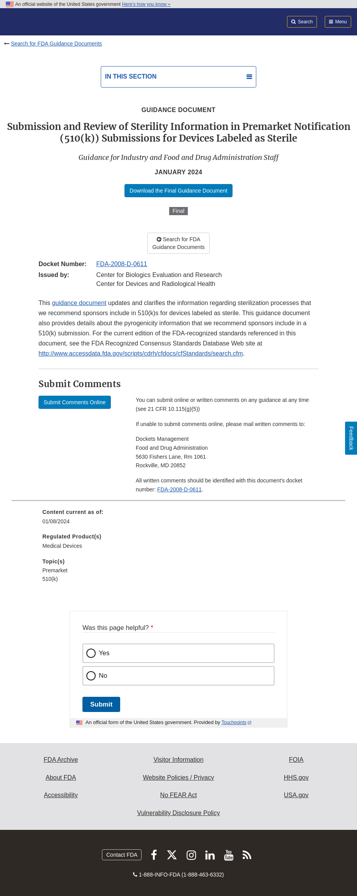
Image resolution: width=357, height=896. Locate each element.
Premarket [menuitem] (55, 570)
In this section (130, 76)
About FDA (61, 777)
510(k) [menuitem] (50, 579)
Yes (104, 653)
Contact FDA (121, 855)
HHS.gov (296, 777)
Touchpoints (234, 722)
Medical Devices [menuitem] (62, 546)
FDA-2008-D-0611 (121, 264)
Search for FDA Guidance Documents (56, 43)
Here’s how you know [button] (146, 4)
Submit (101, 704)
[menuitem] (178, 519)
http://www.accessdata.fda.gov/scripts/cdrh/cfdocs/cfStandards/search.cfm (140, 353)
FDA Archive (61, 759)
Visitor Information (179, 759)
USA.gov (296, 795)
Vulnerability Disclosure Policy (178, 813)
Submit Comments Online (75, 402)
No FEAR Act (178, 795)
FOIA (296, 759)
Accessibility (61, 795)
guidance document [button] (79, 303)
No (103, 675)
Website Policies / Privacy (178, 777)
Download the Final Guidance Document (178, 191)
